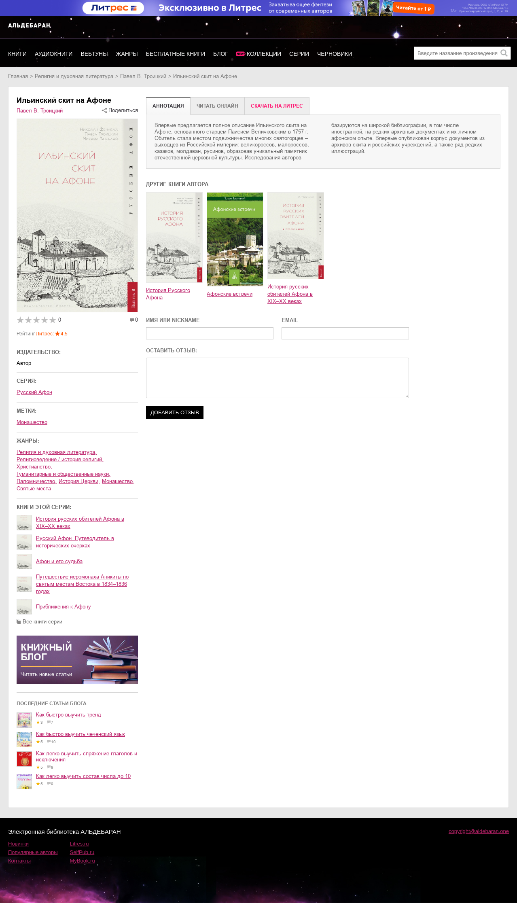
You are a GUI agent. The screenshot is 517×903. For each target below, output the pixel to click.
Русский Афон (34, 392)
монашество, (118, 481)
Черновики (334, 54)
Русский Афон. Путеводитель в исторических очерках (75, 542)
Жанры (127, 54)
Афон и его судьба (59, 561)
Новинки (18, 844)
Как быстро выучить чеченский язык (80, 734)
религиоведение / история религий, (60, 459)
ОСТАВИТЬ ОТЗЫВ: (171, 351)
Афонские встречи (229, 294)
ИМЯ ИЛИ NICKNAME (173, 320)
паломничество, (37, 481)
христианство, (34, 467)
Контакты (19, 861)
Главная (18, 76)
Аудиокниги (53, 54)
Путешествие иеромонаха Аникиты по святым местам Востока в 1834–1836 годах (82, 584)
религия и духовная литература (74, 76)
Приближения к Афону (63, 607)
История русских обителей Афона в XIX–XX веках (80, 522)
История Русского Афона (168, 294)
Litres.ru (79, 844)
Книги (17, 54)
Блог (220, 54)
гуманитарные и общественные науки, (63, 474)
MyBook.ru (82, 861)
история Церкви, (79, 481)
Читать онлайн (217, 106)
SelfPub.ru (82, 852)
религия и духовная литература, (57, 452)
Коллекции (264, 54)
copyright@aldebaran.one (479, 831)
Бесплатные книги (175, 54)
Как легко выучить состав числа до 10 (83, 776)
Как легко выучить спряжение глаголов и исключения (86, 756)
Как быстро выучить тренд (68, 715)
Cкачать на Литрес (277, 106)
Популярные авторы (33, 852)
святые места (34, 488)
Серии (299, 54)
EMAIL (290, 320)
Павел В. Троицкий (143, 76)
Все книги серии (42, 622)
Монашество (32, 422)
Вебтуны (94, 54)
